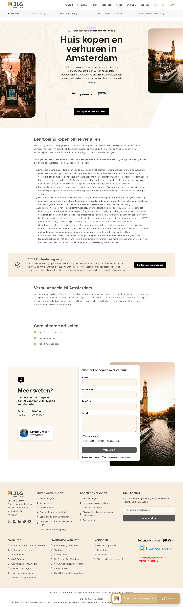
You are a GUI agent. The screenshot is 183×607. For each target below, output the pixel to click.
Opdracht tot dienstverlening (54, 512)
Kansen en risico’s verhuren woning (28, 545)
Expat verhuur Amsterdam (112, 13)
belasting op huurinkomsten (90, 152)
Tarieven (101, 555)
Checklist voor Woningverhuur (68, 573)
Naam (85, 377)
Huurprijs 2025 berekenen (23, 578)
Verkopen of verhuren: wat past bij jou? (56, 523)
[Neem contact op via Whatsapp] (155, 5)
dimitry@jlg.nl (36, 435)
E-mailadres (88, 389)
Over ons (54, 592)
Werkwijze (59, 550)
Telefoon (87, 401)
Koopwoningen (90, 498)
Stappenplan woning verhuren (54, 517)
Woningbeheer (47, 508)
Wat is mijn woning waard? (110, 559)
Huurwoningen (47, 498)
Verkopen (107, 5)
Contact (144, 5)
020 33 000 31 (38, 415)
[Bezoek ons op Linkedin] (19, 521)
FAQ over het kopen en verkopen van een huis (99, 514)
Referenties (68, 592)
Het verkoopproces (106, 545)
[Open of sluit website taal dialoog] (171, 5)
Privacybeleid (113, 441)
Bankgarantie (89, 520)
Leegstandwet (18, 555)
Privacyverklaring (113, 592)
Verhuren (82, 6)
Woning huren (46, 503)
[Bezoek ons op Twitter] (24, 521)
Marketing (102, 550)
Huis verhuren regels (48, 344)
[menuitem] (69, 6)
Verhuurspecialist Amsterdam (68, 564)
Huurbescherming (47, 338)
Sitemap (128, 592)
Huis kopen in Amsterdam (95, 503)
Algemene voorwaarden (89, 592)
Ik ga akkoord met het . (103, 441)
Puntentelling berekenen (66, 545)
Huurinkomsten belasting (50, 332)
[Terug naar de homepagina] (15, 5)
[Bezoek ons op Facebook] (14, 521)
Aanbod (69, 6)
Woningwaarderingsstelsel (54, 218)
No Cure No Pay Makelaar (66, 559)
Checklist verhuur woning (35, 13)
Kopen (119, 6)
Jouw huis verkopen (92, 508)
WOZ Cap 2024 (18, 559)
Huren (94, 6)
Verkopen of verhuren (21, 550)
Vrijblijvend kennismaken (91, 111)
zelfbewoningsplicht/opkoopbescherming (98, 218)
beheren (113, 225)
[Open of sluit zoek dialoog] (163, 5)
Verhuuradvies (61, 568)
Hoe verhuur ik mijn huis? (73, 13)
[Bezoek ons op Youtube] (29, 521)
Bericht (86, 413)
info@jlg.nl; (23, 415)
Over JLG (131, 5)
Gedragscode (61, 555)
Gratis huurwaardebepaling (152, 13)
